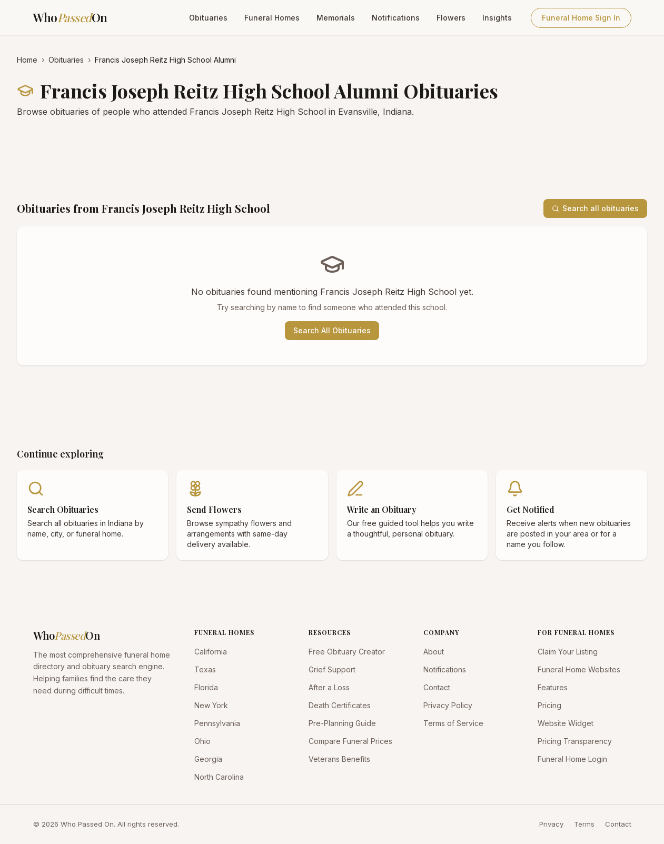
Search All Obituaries (332, 330)
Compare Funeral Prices (350, 741)
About (433, 651)
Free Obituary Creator (347, 651)
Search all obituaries (595, 208)
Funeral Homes (272, 17)
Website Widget (565, 723)
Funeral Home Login (572, 758)
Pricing (549, 705)
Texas (205, 669)
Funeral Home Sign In (581, 17)
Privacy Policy (447, 705)
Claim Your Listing (568, 651)
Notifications (396, 17)
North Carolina (219, 776)
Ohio (202, 741)
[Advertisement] (332, 158)
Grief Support (332, 669)
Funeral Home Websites (579, 669)
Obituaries (208, 17)
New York (211, 705)
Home (27, 59)
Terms (584, 824)
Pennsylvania (217, 723)
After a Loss (329, 687)
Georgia (208, 758)
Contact (436, 687)
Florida (206, 687)
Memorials (335, 17)
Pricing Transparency (575, 741)
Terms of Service (453, 723)
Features (553, 687)
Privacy (551, 824)
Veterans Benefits (339, 758)
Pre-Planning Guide (342, 723)
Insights (497, 17)
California (210, 651)
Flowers (451, 17)
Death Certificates (340, 705)
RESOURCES (330, 632)
